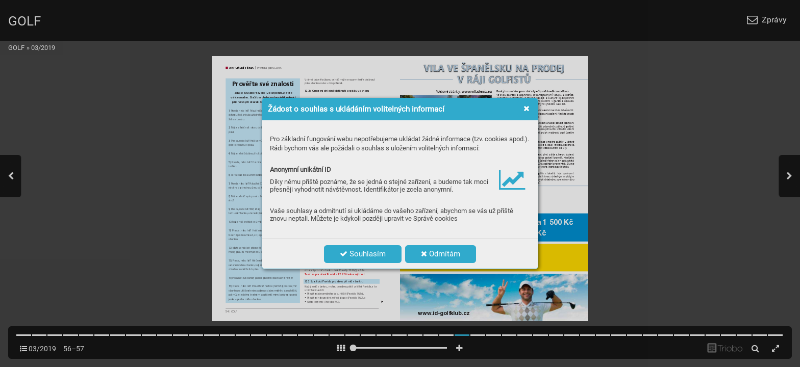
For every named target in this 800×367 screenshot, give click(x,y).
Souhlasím (363, 253)
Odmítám (440, 253)
